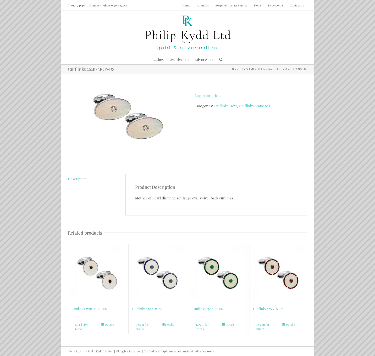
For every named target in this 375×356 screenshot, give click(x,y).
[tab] (94, 179)
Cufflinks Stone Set (254, 105)
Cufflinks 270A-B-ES (208, 309)
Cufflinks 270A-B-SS (147, 309)
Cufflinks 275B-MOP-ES (89, 309)
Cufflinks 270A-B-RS (268, 309)
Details (109, 324)
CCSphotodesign (169, 351)
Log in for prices (208, 95)
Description (77, 178)
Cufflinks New (225, 105)
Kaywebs (208, 351)
